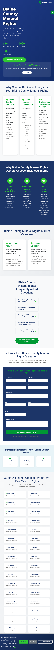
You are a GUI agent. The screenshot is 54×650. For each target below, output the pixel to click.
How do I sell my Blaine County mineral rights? (27, 300)
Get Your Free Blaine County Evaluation (27, 340)
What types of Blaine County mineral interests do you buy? (27, 331)
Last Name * (31, 377)
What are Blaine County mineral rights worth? (27, 308)
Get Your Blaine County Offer (14, 59)
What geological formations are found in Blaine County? (27, 323)
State (29, 402)
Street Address (9, 392)
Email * (7, 385)
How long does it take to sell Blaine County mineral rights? (27, 315)
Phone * (30, 385)
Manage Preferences (45, 641)
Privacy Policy (14, 647)
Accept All (24, 641)
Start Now (26, 72)
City (6, 402)
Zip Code (7, 412)
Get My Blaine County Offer (27, 432)
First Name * (9, 377)
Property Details (10, 419)
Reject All (33, 641)
